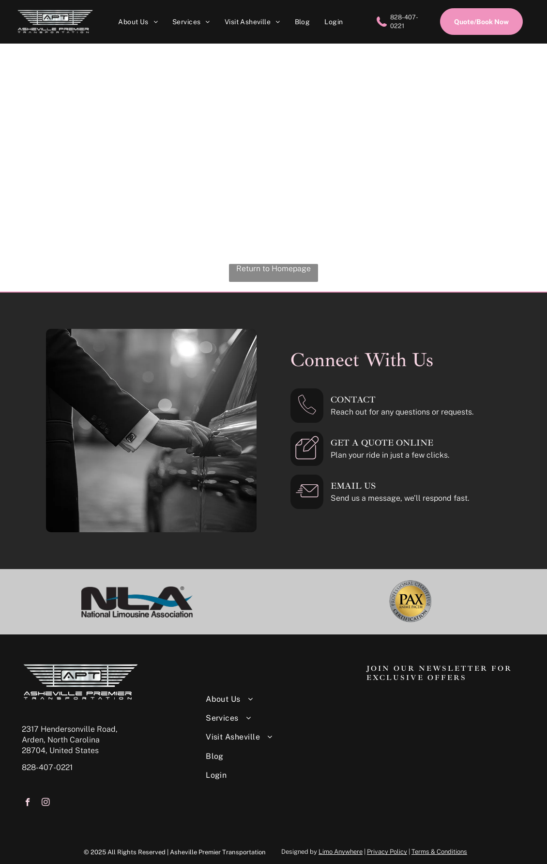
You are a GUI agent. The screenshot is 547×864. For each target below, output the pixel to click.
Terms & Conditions (439, 851)
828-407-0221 (47, 767)
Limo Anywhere (341, 851)
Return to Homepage (273, 268)
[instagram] (46, 803)
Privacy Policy (387, 851)
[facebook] (28, 803)
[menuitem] (138, 21)
